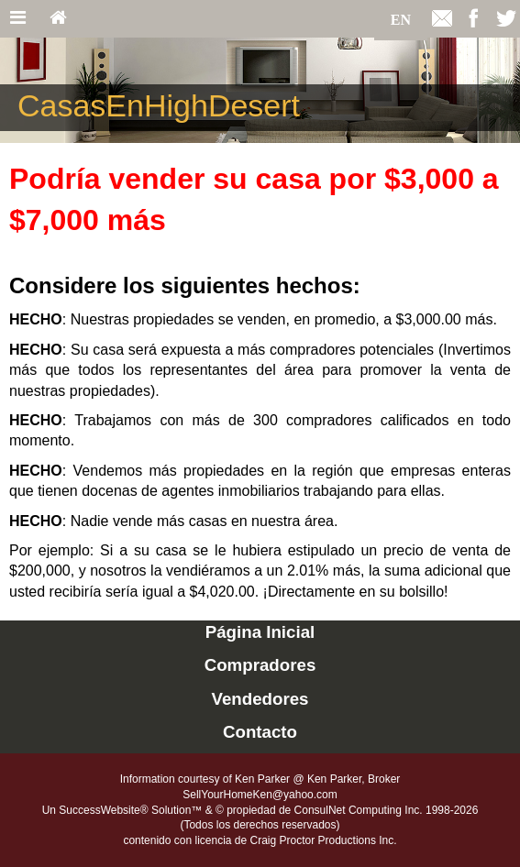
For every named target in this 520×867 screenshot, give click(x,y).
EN (401, 19)
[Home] (58, 19)
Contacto (260, 731)
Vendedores (259, 698)
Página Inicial (260, 632)
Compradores (260, 665)
